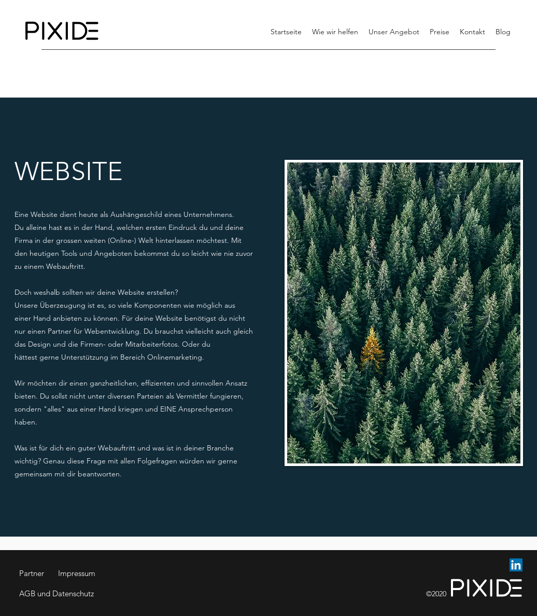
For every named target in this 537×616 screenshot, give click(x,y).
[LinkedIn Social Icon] (516, 564)
